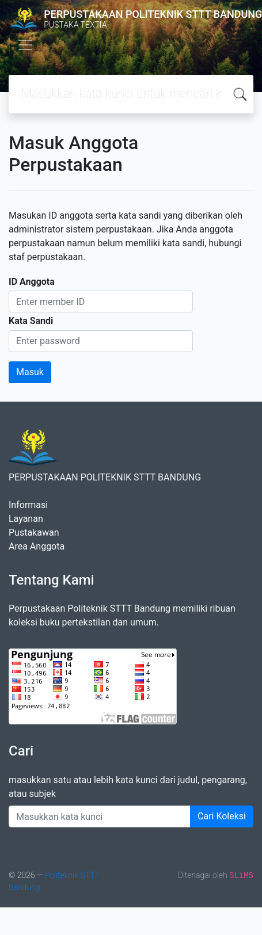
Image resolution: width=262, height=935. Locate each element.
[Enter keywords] (100, 816)
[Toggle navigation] (25, 44)
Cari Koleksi (222, 816)
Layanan (26, 518)
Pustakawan (34, 532)
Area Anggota (36, 546)
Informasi (28, 504)
